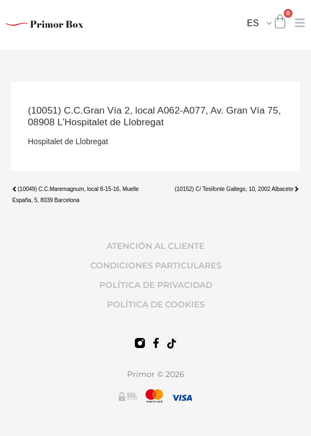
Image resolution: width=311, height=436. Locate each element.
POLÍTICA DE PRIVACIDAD (155, 285)
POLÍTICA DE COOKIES (156, 304)
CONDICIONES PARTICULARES (155, 265)
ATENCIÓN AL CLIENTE (155, 246)
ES (253, 23)
